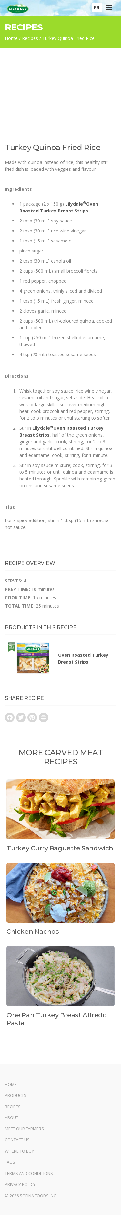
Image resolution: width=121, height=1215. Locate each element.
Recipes (30, 38)
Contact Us (17, 1140)
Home (11, 38)
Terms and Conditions (29, 1173)
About (11, 1117)
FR (96, 7)
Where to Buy (19, 1151)
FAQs (10, 1162)
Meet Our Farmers (24, 1129)
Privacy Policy (20, 1184)
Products (15, 1095)
